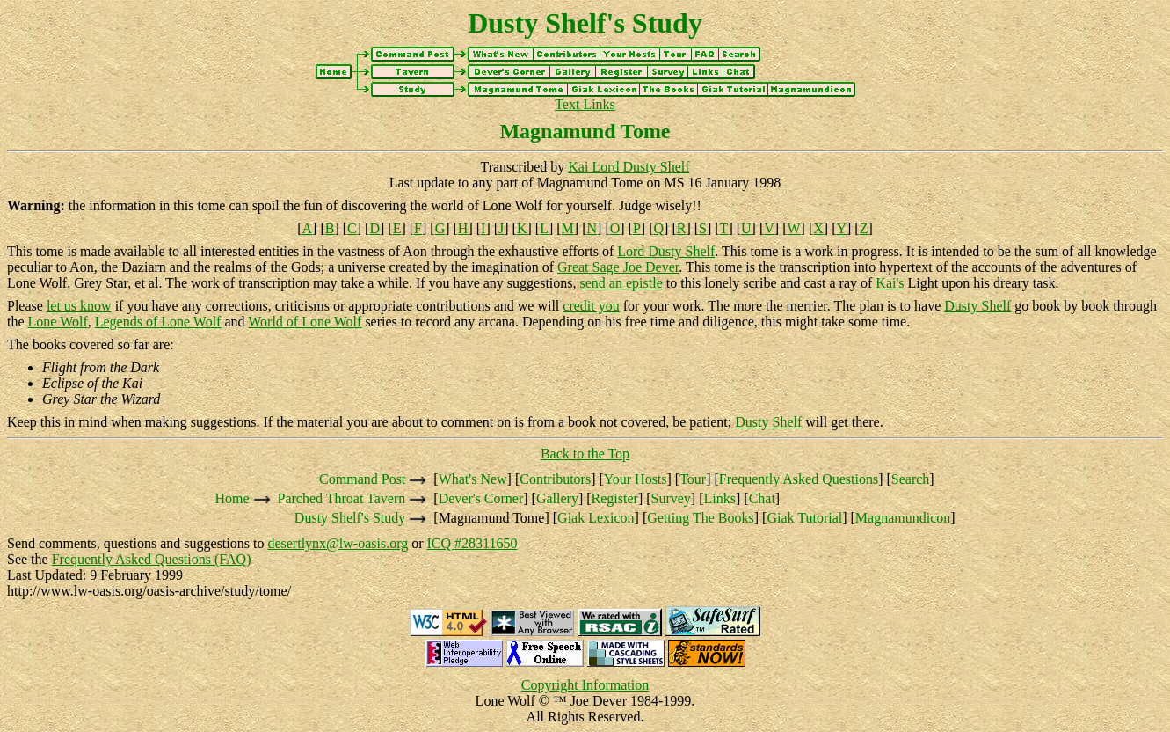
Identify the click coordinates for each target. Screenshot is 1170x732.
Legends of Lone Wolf (158, 321)
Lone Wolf (58, 321)
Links (720, 498)
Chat (762, 498)
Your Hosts (635, 479)
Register (615, 498)
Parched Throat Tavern (342, 498)
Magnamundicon (902, 517)
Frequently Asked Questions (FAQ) (151, 559)
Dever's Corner (481, 498)
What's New (473, 479)
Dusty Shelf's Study (349, 517)
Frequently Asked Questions (798, 479)
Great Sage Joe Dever (618, 267)
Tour (692, 479)
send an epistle (621, 282)
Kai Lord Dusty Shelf (628, 166)
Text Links (585, 104)
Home (231, 498)
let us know (79, 305)
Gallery (557, 498)
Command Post (362, 479)
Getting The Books (700, 517)
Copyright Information (585, 684)
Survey (671, 498)
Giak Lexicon (596, 517)
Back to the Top (585, 453)
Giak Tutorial (804, 517)
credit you (591, 305)
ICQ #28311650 (472, 543)
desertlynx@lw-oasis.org (337, 543)
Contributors (555, 479)
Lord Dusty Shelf (666, 251)
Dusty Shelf (977, 305)
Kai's (890, 282)
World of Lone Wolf (304, 321)
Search (910, 479)
